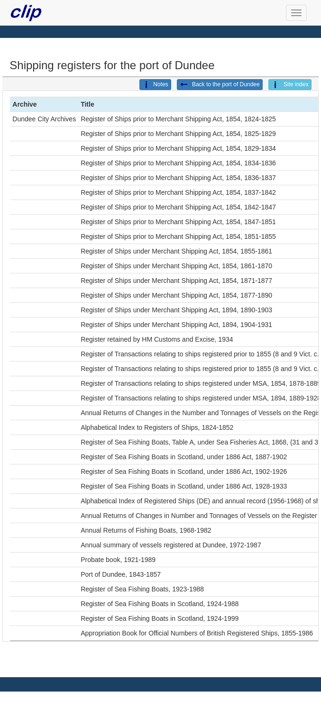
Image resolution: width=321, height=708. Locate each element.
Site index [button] (290, 85)
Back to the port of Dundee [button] (220, 85)
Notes (155, 85)
